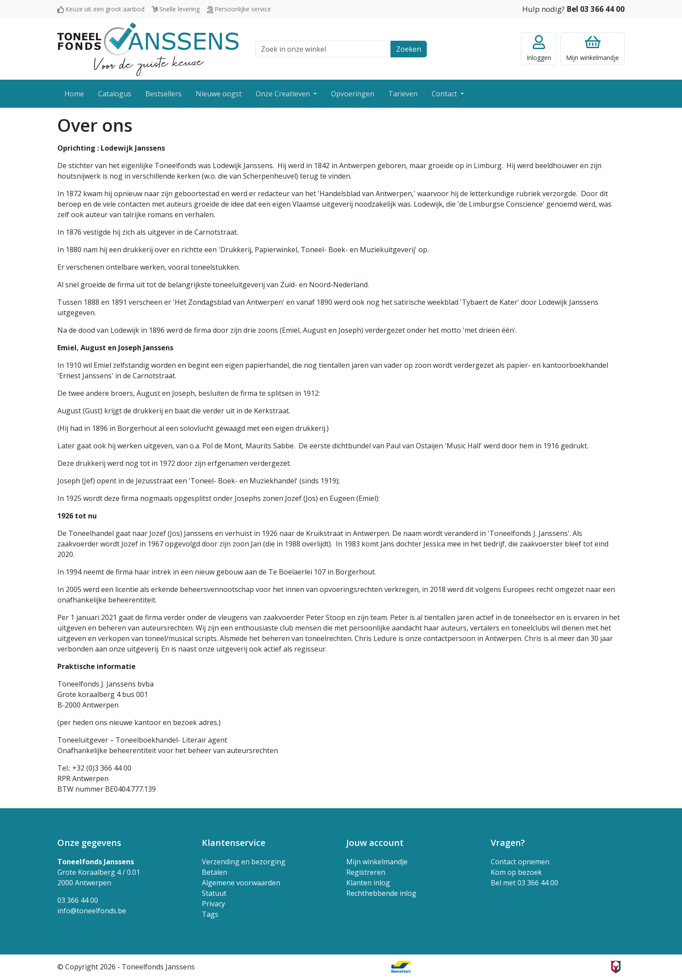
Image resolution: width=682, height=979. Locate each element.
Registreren (365, 872)
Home (74, 94)
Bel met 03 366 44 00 (524, 882)
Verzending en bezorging (243, 861)
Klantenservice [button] (233, 843)
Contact (445, 94)
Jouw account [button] (375, 843)
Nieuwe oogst (219, 94)
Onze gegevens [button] (89, 843)
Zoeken (408, 49)
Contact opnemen (520, 861)
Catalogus (114, 94)
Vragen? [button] (508, 843)
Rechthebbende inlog (381, 893)
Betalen (214, 872)
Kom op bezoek (516, 872)
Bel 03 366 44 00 (595, 9)
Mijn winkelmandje (377, 861)
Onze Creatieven (284, 94)
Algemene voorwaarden (241, 882)
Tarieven (403, 94)
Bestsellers (163, 94)
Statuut (214, 893)
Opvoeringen (352, 94)
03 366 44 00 (77, 900)
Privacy (213, 904)
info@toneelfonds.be (91, 911)
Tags (210, 914)
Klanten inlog (368, 882)
